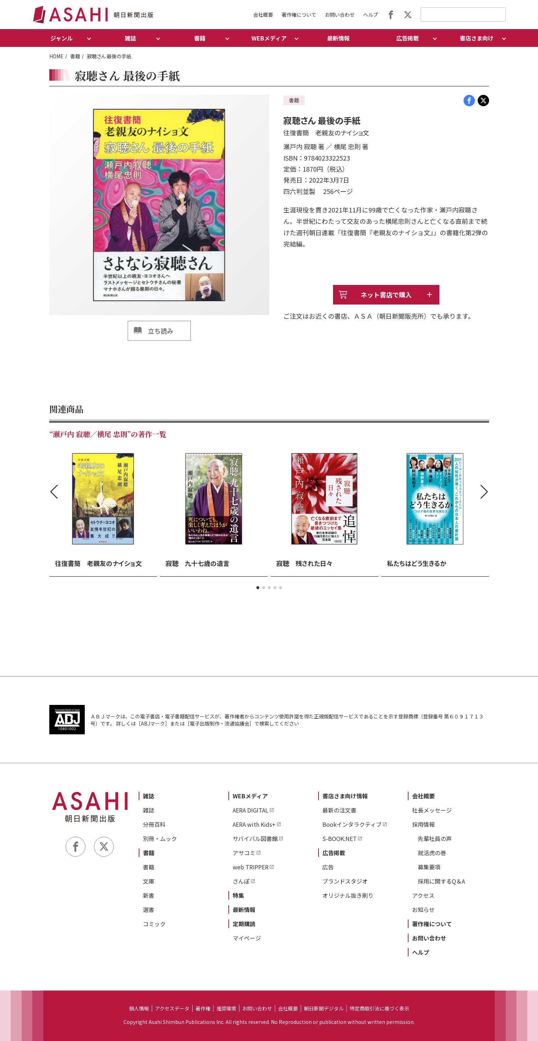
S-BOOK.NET (339, 838)
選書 (148, 909)
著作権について (299, 14)
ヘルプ (370, 14)
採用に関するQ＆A (441, 881)
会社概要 (263, 14)
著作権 (202, 1008)
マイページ (247, 938)
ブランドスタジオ (345, 881)
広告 (328, 867)
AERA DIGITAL (250, 810)
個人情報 (139, 1008)
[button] (257, 587)
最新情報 (338, 38)
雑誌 (148, 796)
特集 (238, 895)
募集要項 (429, 867)
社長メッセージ (432, 810)
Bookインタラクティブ (352, 824)
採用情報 (423, 824)
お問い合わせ (340, 14)
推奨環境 (226, 1008)
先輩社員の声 (435, 838)
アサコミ (244, 852)
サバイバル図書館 (255, 838)
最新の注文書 (339, 810)
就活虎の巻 (432, 852)
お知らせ (423, 909)
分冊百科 (154, 824)
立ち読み (160, 330)
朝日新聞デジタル (324, 1008)
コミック (154, 923)
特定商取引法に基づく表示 (379, 1008)
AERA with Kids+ (254, 824)
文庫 (148, 881)
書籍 (75, 56)
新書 (148, 895)
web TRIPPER (250, 867)
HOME (56, 56)
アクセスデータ (172, 1008)
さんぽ (241, 881)
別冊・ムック (160, 838)
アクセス (423, 895)
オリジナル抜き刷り (347, 895)
